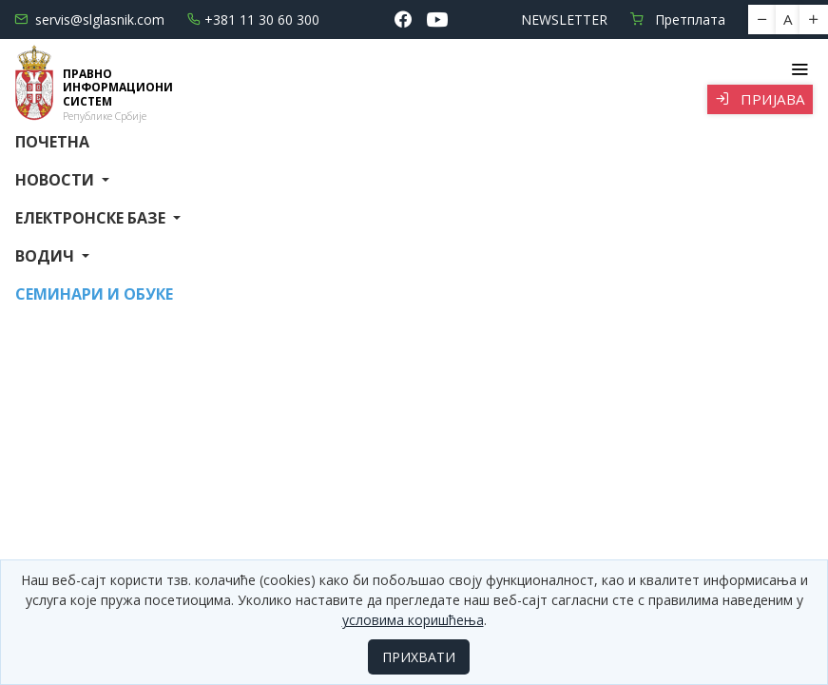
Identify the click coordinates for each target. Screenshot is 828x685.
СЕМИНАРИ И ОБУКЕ (94, 294)
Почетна (52, 141)
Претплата (677, 19)
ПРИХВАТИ (418, 657)
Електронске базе (92, 217)
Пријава (760, 98)
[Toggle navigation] (799, 69)
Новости (56, 179)
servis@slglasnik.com (89, 19)
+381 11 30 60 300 (253, 19)
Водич (46, 255)
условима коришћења (413, 620)
